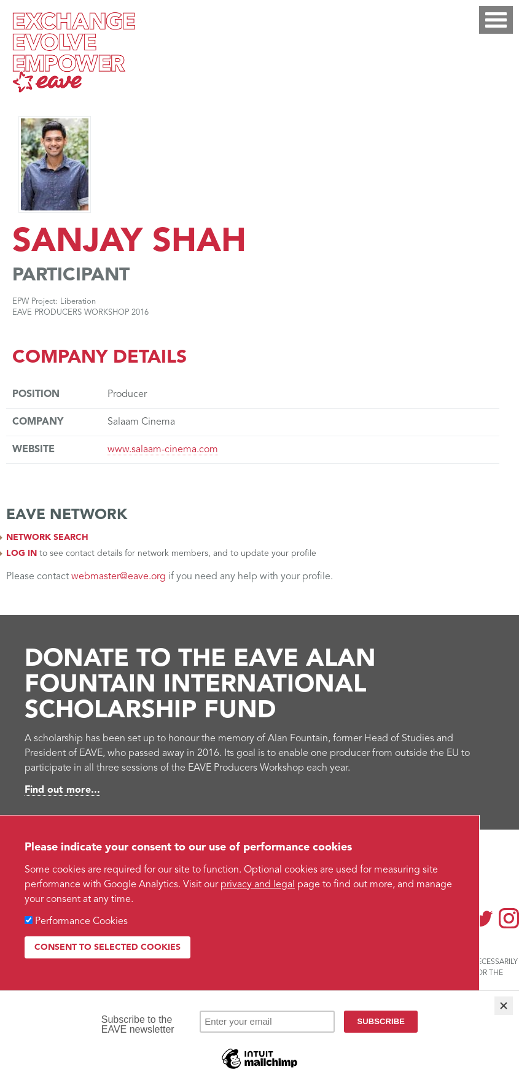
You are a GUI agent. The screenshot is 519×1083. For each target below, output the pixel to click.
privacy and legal (257, 885)
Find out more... (62, 790)
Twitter (483, 918)
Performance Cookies (81, 922)
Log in (21, 553)
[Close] (503, 1005)
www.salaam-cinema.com (162, 450)
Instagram (509, 918)
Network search (47, 537)
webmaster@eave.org (118, 577)
